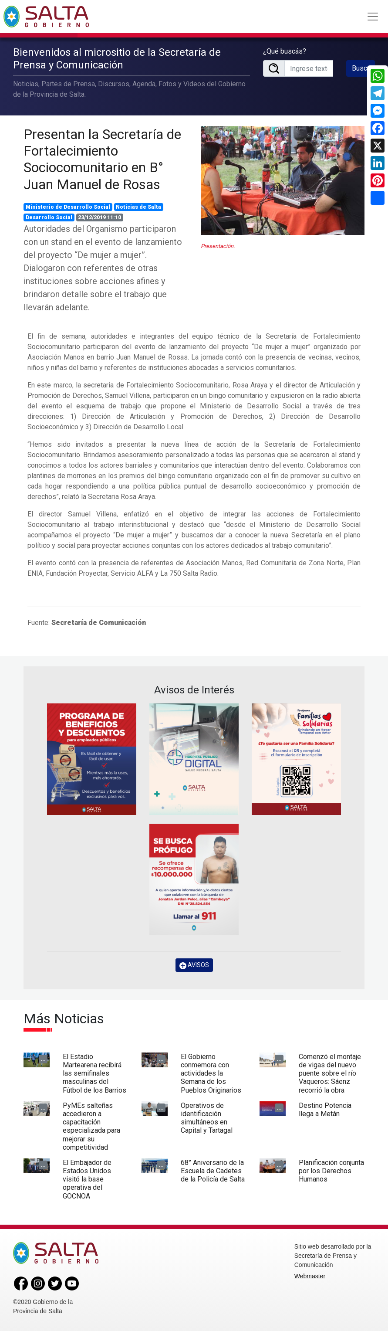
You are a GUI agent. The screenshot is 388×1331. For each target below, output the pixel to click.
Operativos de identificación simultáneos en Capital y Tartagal (207, 1118)
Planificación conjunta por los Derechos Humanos (331, 1170)
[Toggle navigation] (373, 16)
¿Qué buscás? (284, 51)
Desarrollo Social (49, 217)
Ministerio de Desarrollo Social (68, 207)
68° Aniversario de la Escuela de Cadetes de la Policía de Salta (213, 1170)
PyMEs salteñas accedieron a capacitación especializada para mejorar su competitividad (91, 1126)
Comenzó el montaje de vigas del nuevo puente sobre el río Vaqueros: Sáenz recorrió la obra (330, 1073)
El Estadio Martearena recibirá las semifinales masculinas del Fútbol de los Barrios (94, 1073)
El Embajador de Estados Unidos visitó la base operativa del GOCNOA (87, 1179)
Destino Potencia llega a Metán (325, 1109)
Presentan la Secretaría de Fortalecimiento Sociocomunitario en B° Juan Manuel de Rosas (102, 159)
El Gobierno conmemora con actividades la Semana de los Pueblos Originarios (211, 1073)
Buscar (362, 68)
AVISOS (194, 965)
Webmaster (309, 1276)
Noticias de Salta (138, 207)
